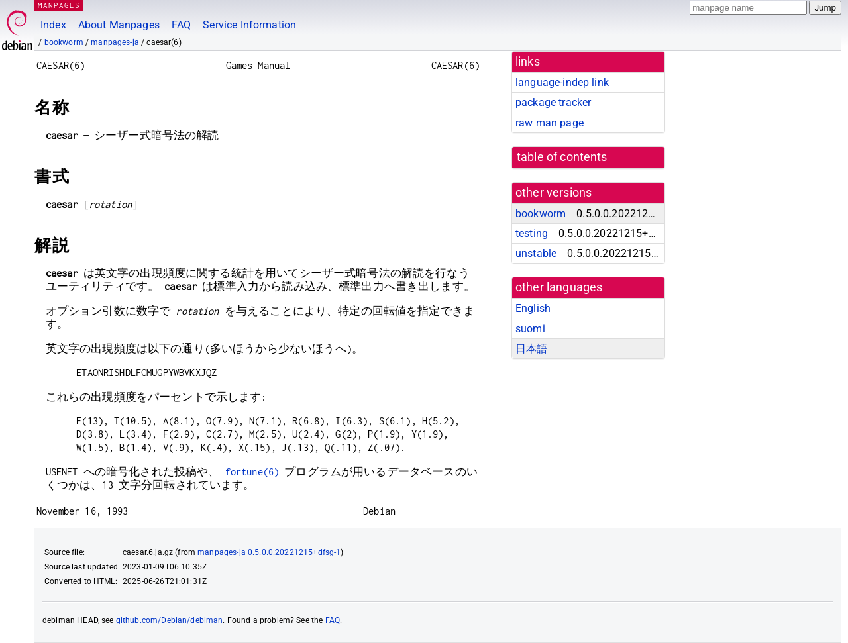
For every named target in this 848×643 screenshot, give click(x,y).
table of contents (562, 157)
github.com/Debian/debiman (169, 620)
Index (53, 25)
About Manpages (119, 25)
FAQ (181, 25)
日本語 (531, 348)
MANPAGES (59, 5)
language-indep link (562, 82)
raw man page (549, 123)
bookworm (63, 42)
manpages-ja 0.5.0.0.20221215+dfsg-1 (269, 552)
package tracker (553, 102)
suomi (530, 328)
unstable (535, 253)
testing (531, 233)
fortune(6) (252, 471)
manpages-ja (115, 42)
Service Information (249, 25)
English (533, 308)
